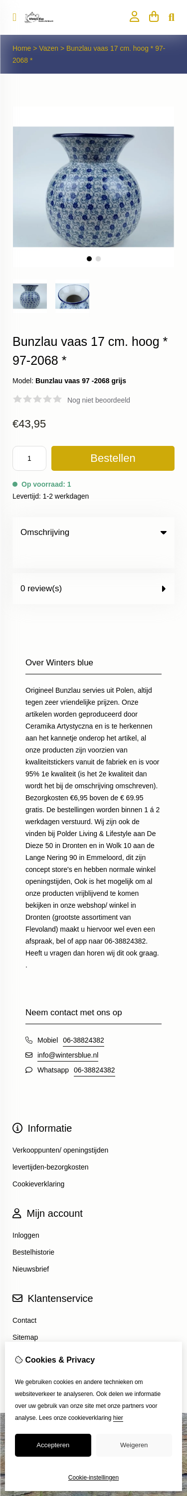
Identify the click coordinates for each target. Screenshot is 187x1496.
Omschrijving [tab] (93, 532)
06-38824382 (83, 1020)
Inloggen (25, 1215)
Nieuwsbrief (30, 1249)
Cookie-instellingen (93, 1477)
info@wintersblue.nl (67, 1035)
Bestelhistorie (33, 1232)
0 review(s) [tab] (93, 568)
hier (118, 1417)
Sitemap (25, 1317)
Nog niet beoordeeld (98, 400)
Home (21, 48)
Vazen (48, 48)
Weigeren (134, 1445)
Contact (24, 1300)
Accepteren (52, 1445)
